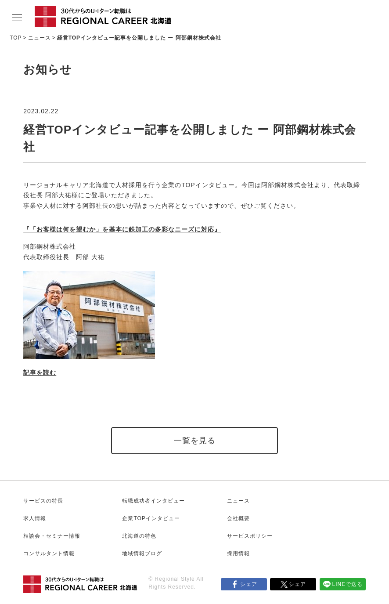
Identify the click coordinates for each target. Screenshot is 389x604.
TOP (16, 38)
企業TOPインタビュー (151, 518)
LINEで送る (347, 584)
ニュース (39, 38)
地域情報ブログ (142, 553)
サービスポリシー (250, 536)
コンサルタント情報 (49, 553)
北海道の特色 (139, 536)
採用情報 (238, 553)
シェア (248, 584)
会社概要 (238, 518)
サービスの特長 (43, 501)
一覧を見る (195, 440)
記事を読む (39, 372)
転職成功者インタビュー (153, 501)
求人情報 (34, 518)
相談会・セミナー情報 (51, 536)
